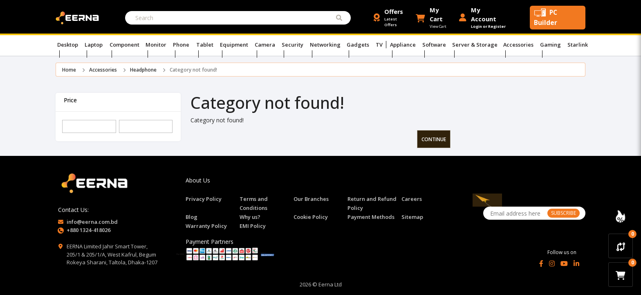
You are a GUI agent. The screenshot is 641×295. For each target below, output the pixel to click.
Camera (265, 44)
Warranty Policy (206, 226)
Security (292, 44)
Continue (433, 139)
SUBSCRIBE (563, 212)
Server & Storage (475, 44)
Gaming (552, 44)
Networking (325, 44)
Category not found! (193, 69)
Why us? (250, 217)
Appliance (403, 44)
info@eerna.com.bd (92, 221)
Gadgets (358, 44)
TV (379, 44)
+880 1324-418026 (88, 230)
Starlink (577, 44)
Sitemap (412, 217)
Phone (182, 44)
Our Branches (311, 199)
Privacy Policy (204, 199)
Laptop (94, 44)
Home (69, 69)
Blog (191, 217)
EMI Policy (253, 226)
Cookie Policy (311, 217)
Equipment (234, 44)
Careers (411, 199)
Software (434, 44)
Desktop (68, 44)
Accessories (520, 44)
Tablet (205, 44)
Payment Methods (370, 217)
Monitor (157, 44)
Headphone (143, 69)
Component (125, 44)
